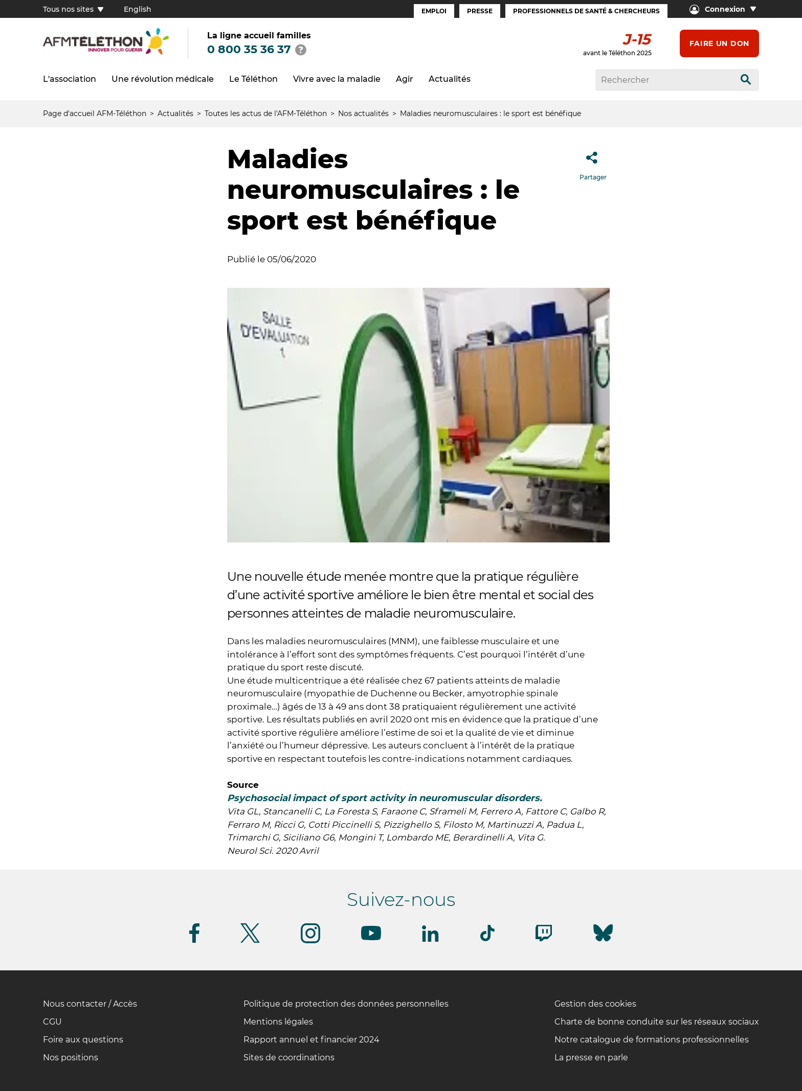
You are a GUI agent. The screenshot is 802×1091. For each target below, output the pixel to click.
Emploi (434, 11)
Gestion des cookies (595, 1004)
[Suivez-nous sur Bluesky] (603, 941)
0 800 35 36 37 (249, 49)
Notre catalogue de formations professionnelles (651, 1039)
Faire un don (719, 43)
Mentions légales (278, 1022)
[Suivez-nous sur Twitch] (544, 939)
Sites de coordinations (289, 1057)
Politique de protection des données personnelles (346, 1004)
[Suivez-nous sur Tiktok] (487, 939)
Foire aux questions (83, 1039)
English (137, 9)
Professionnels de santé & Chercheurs (586, 11)
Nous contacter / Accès (90, 1004)
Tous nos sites (73, 9)
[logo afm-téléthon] (106, 53)
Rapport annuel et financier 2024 (311, 1039)
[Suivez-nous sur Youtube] (371, 938)
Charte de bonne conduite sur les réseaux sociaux (656, 1022)
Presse (480, 11)
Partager (593, 163)
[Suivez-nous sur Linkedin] (430, 940)
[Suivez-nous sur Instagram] (310, 941)
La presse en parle (591, 1057)
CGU (52, 1022)
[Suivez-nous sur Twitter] (250, 941)
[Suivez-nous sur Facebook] (194, 941)
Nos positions (70, 1057)
